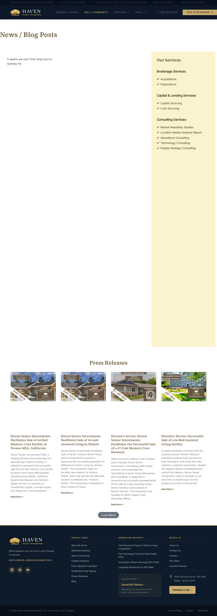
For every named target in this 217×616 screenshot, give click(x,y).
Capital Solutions (80, 561)
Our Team (174, 561)
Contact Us (175, 550)
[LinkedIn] (12, 570)
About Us (174, 545)
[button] (108, 515)
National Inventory (80, 550)
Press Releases (79, 576)
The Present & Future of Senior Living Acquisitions (137, 547)
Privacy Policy (175, 610)
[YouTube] (28, 570)
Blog (73, 581)
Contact (189, 610)
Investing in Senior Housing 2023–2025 (138, 562)
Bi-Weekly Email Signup (83, 571)
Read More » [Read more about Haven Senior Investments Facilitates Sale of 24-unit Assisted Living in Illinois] (67, 492)
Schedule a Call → (182, 589)
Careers (173, 555)
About (140, 12)
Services (121, 12)
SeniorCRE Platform (194, 3)
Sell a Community (96, 12)
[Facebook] (20, 570)
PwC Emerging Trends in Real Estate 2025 (137, 555)
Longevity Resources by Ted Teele (136, 567)
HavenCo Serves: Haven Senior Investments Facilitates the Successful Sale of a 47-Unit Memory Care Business (133, 444)
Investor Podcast (162, 3)
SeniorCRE (202, 610)
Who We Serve (79, 545)
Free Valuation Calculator (84, 566)
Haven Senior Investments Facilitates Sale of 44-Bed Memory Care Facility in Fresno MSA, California (30, 442)
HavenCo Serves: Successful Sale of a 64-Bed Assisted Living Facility (182, 440)
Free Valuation (168, 12)
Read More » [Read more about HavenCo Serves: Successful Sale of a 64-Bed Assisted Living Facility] (167, 489)
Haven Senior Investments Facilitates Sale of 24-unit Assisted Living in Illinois (81, 440)
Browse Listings (67, 12)
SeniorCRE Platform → (133, 584)
